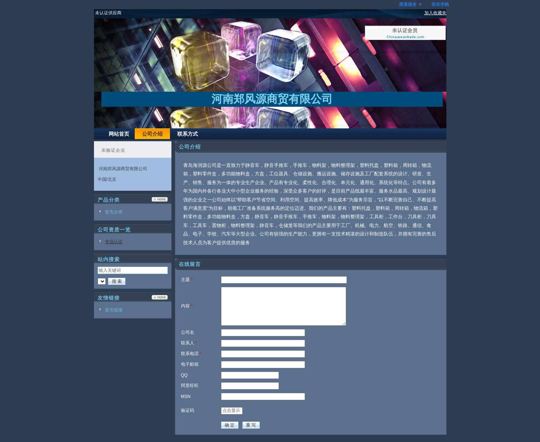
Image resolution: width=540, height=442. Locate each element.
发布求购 (440, 4)
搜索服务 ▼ (410, 4)
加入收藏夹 (435, 12)
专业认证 (114, 241)
